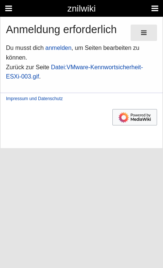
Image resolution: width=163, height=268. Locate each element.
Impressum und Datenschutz (34, 98)
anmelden (58, 48)
